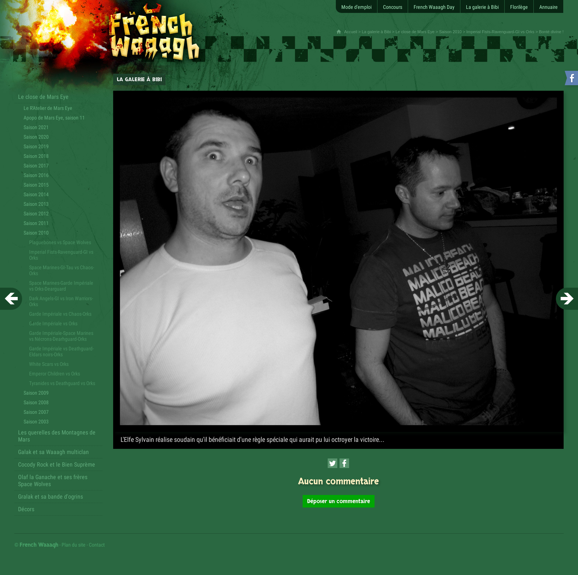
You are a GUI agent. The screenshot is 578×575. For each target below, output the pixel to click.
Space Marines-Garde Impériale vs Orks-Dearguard (61, 286)
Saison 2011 (36, 223)
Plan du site (74, 545)
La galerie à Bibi (376, 32)
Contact (97, 545)
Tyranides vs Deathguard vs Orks (62, 383)
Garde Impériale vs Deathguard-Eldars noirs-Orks (61, 351)
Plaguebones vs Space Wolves (60, 242)
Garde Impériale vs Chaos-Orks (60, 314)
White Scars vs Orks (49, 364)
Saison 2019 (36, 146)
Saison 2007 (36, 412)
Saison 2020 (36, 137)
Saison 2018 (36, 156)
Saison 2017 (36, 166)
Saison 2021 (36, 127)
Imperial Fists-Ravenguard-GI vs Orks (500, 32)
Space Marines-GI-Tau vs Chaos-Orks (61, 270)
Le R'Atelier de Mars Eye (48, 108)
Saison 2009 (36, 393)
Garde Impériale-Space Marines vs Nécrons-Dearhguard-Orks (61, 336)
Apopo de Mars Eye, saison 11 (54, 118)
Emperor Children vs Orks (54, 374)
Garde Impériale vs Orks (53, 323)
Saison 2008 (36, 402)
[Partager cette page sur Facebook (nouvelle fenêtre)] (344, 463)
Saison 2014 (36, 194)
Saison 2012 (36, 214)
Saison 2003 (36, 422)
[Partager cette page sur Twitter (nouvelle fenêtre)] (332, 463)
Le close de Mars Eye (415, 32)
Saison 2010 (450, 32)
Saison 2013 (36, 204)
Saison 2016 (36, 175)
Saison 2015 (36, 185)
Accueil (350, 32)
